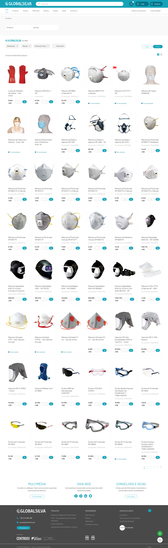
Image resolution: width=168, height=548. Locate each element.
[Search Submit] (39, 4)
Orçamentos (24, 528)
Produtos (8, 18)
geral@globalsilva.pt (27, 522)
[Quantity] (18, 101)
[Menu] (6, 10)
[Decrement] (16, 102)
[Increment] (20, 102)
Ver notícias (131, 496)
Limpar (147, 46)
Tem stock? (60, 46)
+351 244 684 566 (26, 518)
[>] (161, 466)
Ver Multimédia (37, 496)
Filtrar (158, 46)
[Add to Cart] (24, 101)
